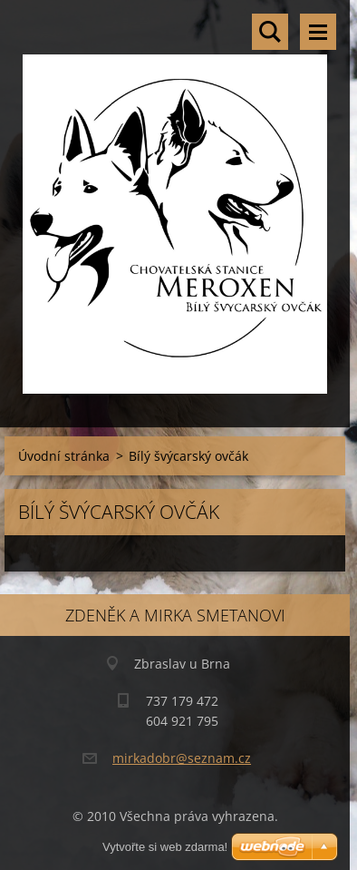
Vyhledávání (270, 32)
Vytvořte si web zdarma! (164, 847)
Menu (318, 32)
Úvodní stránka (64, 455)
